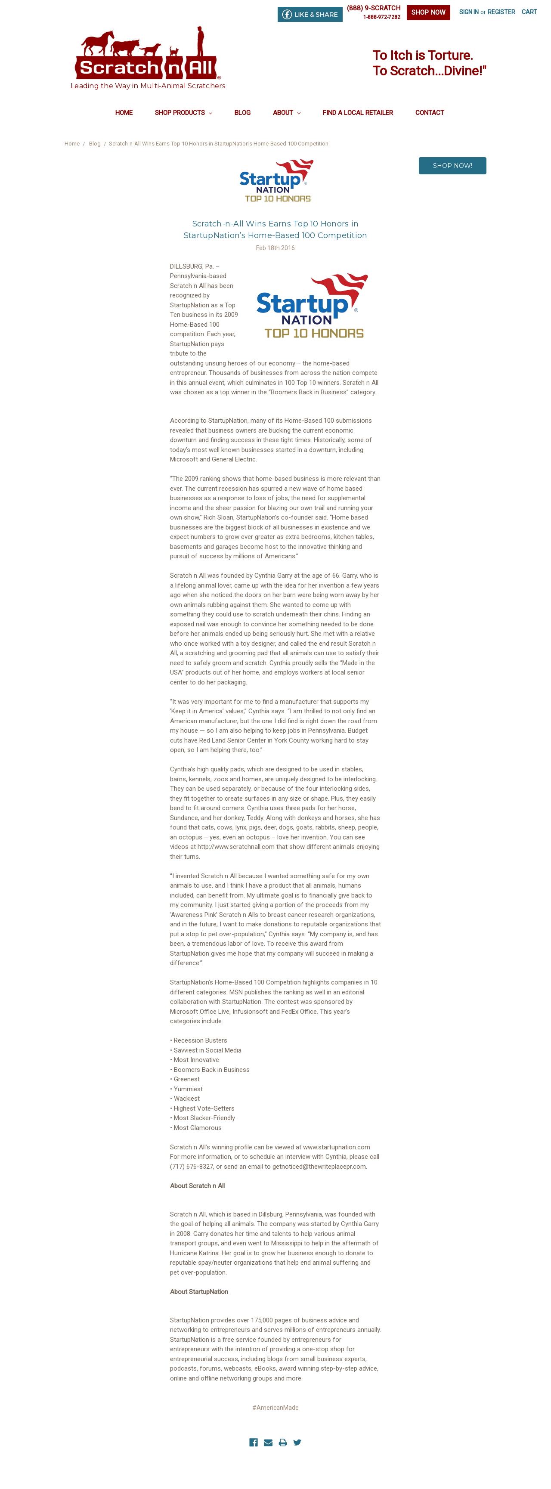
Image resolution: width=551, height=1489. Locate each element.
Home (124, 113)
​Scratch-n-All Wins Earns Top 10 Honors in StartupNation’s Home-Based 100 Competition (218, 143)
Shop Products (183, 113)
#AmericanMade (275, 1407)
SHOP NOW (429, 12)
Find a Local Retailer (358, 113)
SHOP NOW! (452, 166)
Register (501, 12)
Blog (243, 113)
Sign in (469, 12)
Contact (429, 113)
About (286, 113)
